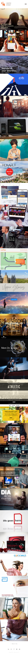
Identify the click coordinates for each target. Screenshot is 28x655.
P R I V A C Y (16, 652)
